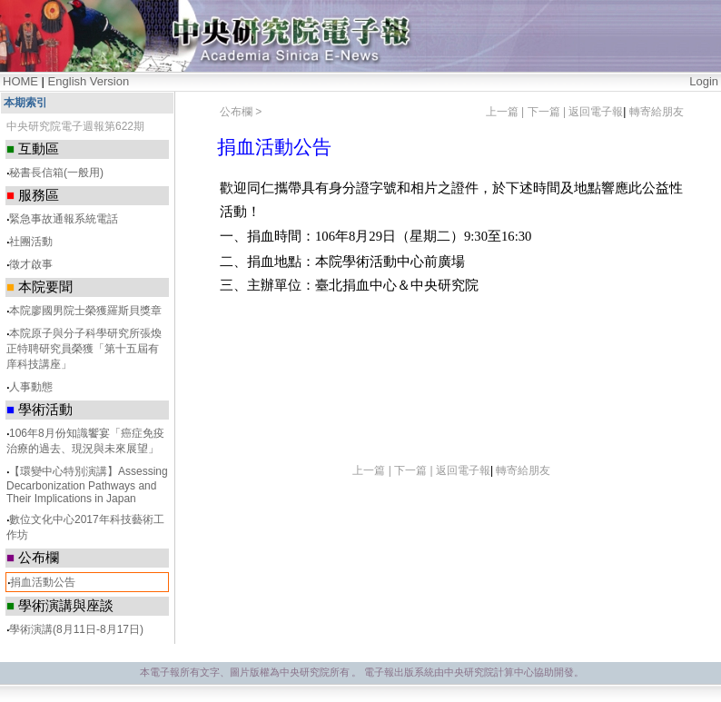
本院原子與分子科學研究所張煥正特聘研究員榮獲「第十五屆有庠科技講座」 (84, 349)
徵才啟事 (31, 264)
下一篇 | (548, 111)
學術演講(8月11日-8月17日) (76, 629)
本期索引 (25, 102)
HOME (20, 81)
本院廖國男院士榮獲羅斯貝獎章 (85, 310)
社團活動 (31, 241)
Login (703, 81)
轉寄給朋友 (656, 111)
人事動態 (31, 387)
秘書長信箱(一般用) (56, 172)
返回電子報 (595, 111)
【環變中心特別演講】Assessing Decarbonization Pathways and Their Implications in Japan (87, 485)
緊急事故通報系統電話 (63, 219)
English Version (89, 81)
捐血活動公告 (42, 582)
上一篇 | (507, 111)
